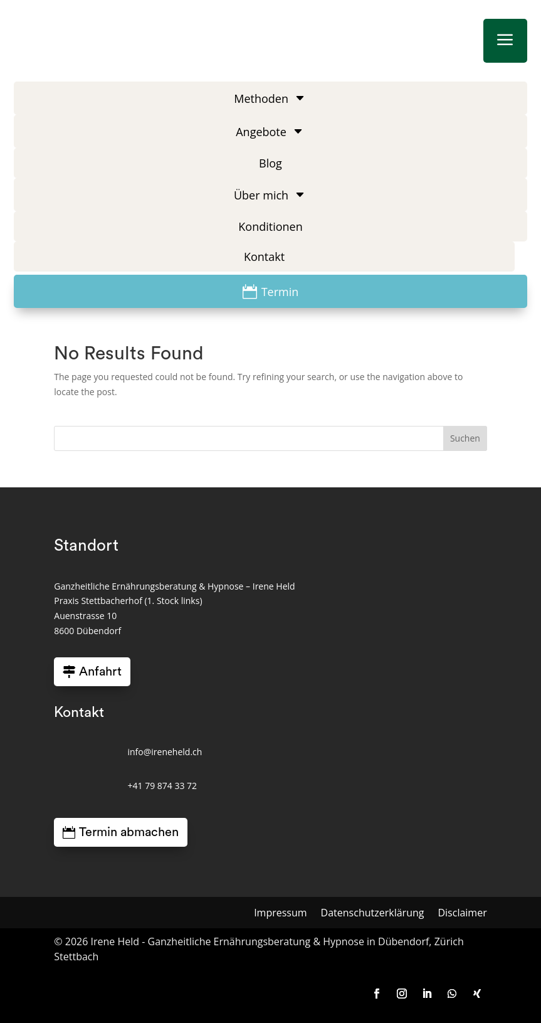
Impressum (280, 914)
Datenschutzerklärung (372, 914)
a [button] (505, 40)
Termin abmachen (129, 832)
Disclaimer (462, 914)
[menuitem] (271, 98)
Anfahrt (100, 671)
